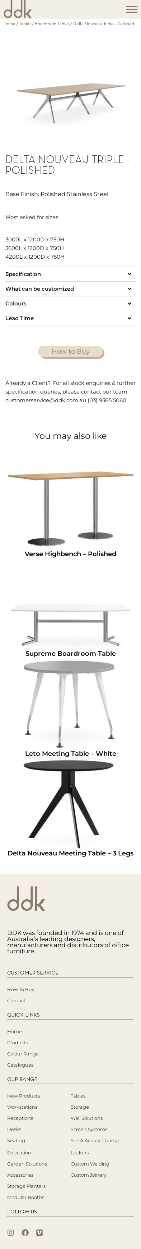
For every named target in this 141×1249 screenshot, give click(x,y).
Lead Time (19, 318)
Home (9, 24)
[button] (70, 274)
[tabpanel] (70, 87)
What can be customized (39, 288)
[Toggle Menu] (131, 11)
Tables (25, 24)
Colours (16, 303)
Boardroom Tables (52, 24)
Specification (23, 274)
